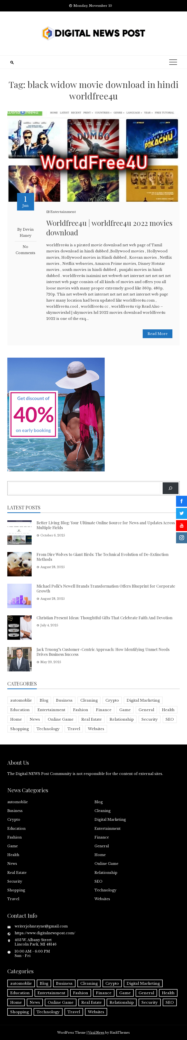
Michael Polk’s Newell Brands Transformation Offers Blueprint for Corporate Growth (106, 588)
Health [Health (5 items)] (168, 709)
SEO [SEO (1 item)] (170, 719)
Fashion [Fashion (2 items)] (80, 709)
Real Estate (17, 872)
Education (16, 828)
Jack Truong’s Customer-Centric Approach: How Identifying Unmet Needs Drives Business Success (103, 652)
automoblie (17, 802)
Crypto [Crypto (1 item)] (112, 700)
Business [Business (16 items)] (64, 700)
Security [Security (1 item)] (149, 719)
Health (13, 855)
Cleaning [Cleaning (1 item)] (89, 700)
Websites (102, 899)
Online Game (106, 863)
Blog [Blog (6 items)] (44, 700)
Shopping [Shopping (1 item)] (19, 728)
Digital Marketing (110, 819)
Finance (101, 837)
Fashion (14, 837)
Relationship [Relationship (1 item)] (122, 719)
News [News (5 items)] (35, 719)
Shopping (16, 890)
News (12, 863)
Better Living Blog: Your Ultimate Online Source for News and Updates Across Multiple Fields (106, 525)
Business (15, 811)
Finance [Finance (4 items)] (104, 709)
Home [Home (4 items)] (16, 719)
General (101, 846)
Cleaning (102, 811)
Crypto (13, 819)
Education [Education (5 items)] (20, 709)
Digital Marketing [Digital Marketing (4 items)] (143, 700)
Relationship (105, 872)
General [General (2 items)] (146, 709)
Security (14, 881)
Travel (13, 899)
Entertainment (63, 212)
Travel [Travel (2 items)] (73, 728)
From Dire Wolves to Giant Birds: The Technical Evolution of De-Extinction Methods (102, 557)
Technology (105, 890)
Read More (158, 334)
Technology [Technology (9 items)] (48, 728)
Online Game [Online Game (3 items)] (61, 719)
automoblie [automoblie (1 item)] (21, 700)
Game (12, 846)
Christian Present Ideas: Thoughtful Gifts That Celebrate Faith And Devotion (104, 617)
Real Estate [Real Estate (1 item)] (91, 719)
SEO (98, 881)
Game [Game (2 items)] (125, 709)
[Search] (170, 488)
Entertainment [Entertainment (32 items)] (51, 709)
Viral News (96, 1032)
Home (100, 855)
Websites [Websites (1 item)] (96, 728)
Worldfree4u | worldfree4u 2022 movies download (109, 227)
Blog (98, 802)
